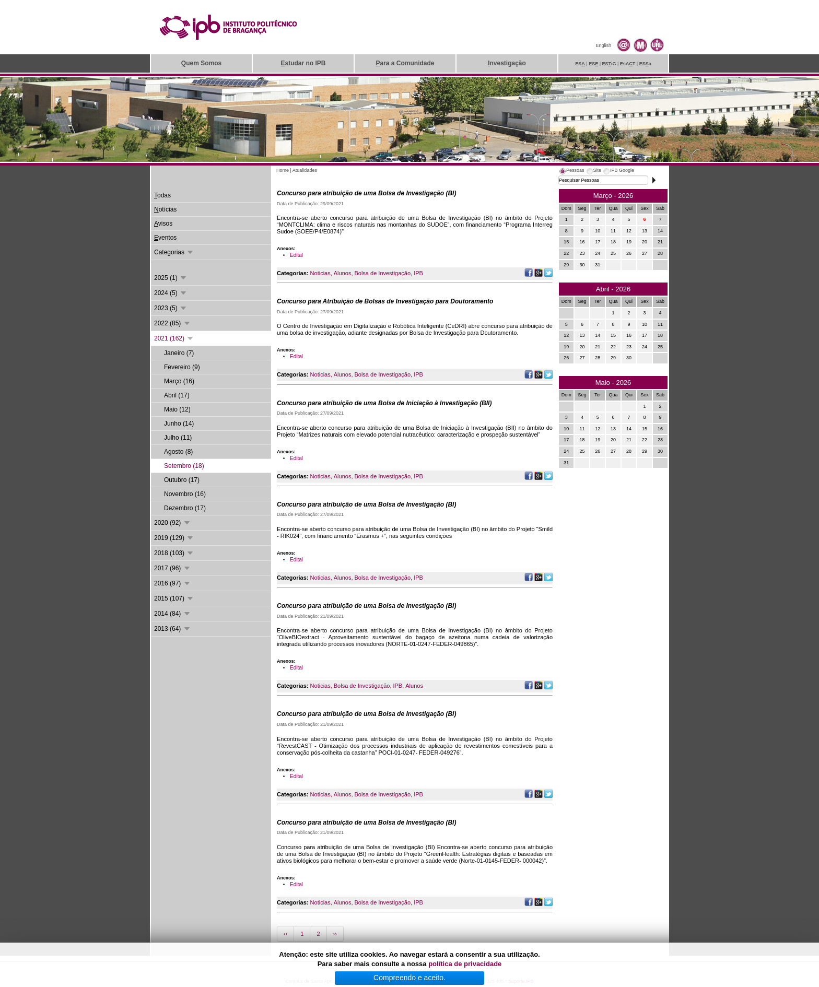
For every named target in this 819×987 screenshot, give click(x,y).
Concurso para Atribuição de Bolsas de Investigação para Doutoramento (385, 301)
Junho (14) (179, 423)
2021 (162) (174, 338)
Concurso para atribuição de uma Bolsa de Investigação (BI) (366, 193)
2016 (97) (172, 583)
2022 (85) (172, 323)
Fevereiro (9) (182, 367)
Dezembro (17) (185, 508)
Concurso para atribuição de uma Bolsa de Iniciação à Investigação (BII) (384, 403)
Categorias (174, 252)
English (603, 45)
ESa (645, 63)
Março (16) (179, 381)
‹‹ (285, 934)
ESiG (609, 63)
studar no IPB (302, 63)
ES (580, 63)
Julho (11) (178, 437)
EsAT (628, 63)
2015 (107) (174, 598)
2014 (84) (172, 613)
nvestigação (507, 63)
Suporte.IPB (521, 981)
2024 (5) (171, 293)
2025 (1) (171, 278)
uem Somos (201, 63)
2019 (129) (174, 538)
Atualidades (304, 170)
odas (162, 195)
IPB (418, 273)
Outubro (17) (182, 480)
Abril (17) (177, 395)
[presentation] (571, 171)
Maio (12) (177, 409)
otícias (165, 209)
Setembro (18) (184, 465)
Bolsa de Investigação (382, 273)
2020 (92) (172, 523)
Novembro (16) (185, 494)
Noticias (320, 273)
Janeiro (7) (179, 353)
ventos (165, 237)
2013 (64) (172, 629)
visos (163, 223)
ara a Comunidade (405, 63)
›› (335, 934)
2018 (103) (174, 553)
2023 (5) (171, 308)
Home (282, 170)
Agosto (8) (178, 451)
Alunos (343, 273)
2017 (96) (172, 568)
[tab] (571, 171)
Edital (296, 255)
